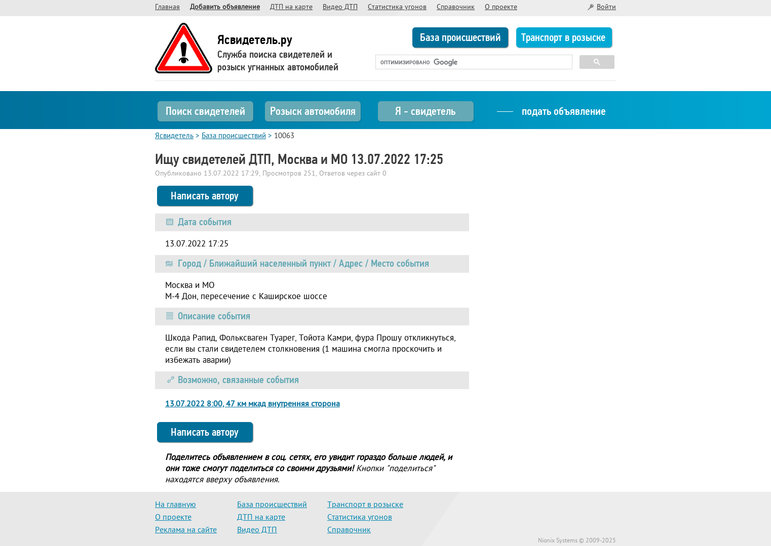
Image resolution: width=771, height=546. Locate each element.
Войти (606, 7)
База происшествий (460, 37)
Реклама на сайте (186, 530)
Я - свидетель (425, 111)
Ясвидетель (174, 136)
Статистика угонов (397, 7)
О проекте (501, 7)
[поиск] (472, 62)
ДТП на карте (291, 7)
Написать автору (205, 195)
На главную (175, 505)
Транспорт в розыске (563, 37)
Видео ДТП (340, 7)
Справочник (456, 7)
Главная (167, 7)
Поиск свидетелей (205, 111)
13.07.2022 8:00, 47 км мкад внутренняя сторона (252, 404)
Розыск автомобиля (313, 111)
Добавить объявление (225, 7)
